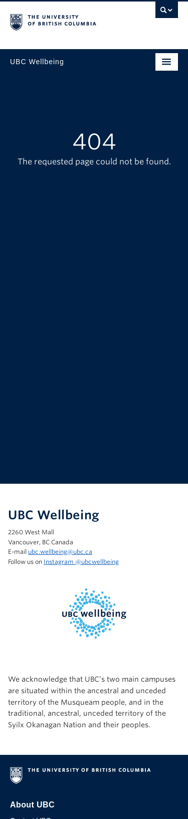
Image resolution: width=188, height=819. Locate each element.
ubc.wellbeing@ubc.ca (60, 551)
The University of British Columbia (69, 21)
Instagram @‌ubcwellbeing (81, 561)
